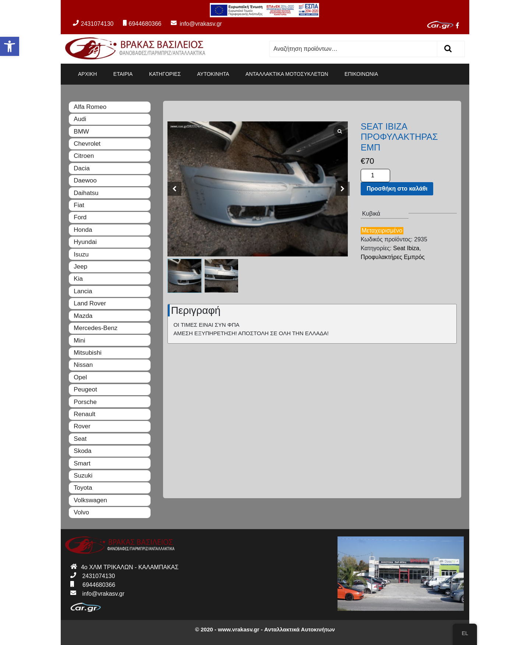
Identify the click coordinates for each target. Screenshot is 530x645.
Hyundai (85, 241)
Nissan (83, 364)
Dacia (81, 168)
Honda (83, 229)
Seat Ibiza (406, 248)
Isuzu (81, 254)
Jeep (80, 266)
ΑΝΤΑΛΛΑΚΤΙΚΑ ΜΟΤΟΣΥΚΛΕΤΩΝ (286, 74)
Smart (82, 463)
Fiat (79, 205)
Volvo (81, 512)
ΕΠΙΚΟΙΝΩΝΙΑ (361, 74)
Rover (82, 426)
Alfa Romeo (90, 106)
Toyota (83, 487)
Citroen (84, 155)
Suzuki (83, 475)
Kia (78, 278)
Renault (84, 414)
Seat (80, 438)
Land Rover (90, 303)
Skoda (82, 450)
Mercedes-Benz (95, 328)
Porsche (85, 401)
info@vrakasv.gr (192, 24)
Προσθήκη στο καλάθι (397, 188)
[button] (9, 46)
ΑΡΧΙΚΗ (87, 74)
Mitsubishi (88, 352)
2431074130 (93, 24)
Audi (80, 119)
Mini (79, 340)
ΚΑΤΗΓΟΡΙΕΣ (165, 74)
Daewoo (85, 180)
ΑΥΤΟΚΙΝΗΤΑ (213, 74)
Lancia (83, 291)
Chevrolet (87, 143)
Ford (80, 217)
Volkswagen (90, 500)
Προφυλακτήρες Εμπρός (393, 257)
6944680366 (142, 24)
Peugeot (85, 389)
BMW (81, 131)
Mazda (83, 315)
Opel (80, 377)
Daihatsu (86, 192)
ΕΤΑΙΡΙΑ (123, 74)
